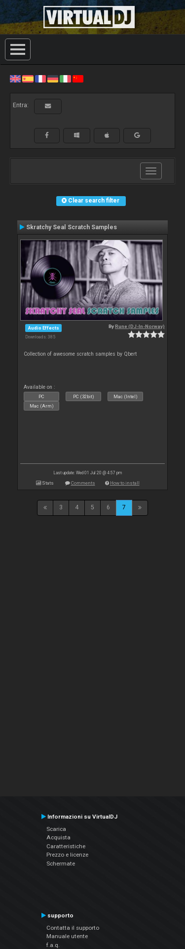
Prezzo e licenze (67, 854)
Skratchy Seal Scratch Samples (71, 227)
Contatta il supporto (72, 927)
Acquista (58, 837)
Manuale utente (67, 936)
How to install (125, 483)
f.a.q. (53, 945)
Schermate (60, 863)
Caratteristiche (65, 846)
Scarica (56, 828)
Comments (83, 483)
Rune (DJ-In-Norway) (140, 326)
